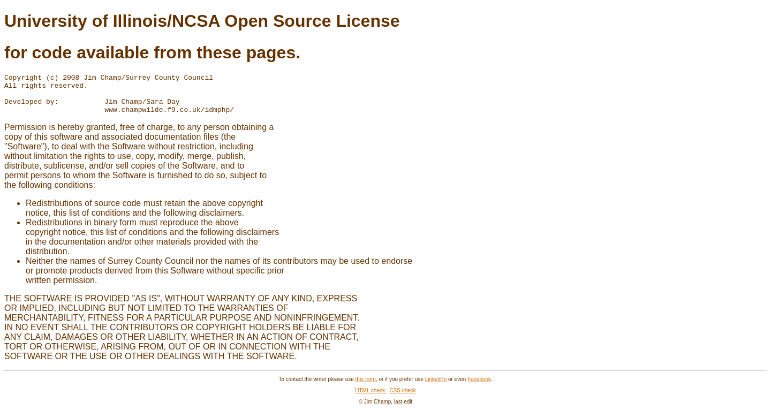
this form (366, 387)
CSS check (402, 398)
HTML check (371, 398)
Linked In (436, 387)
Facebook (479, 387)
